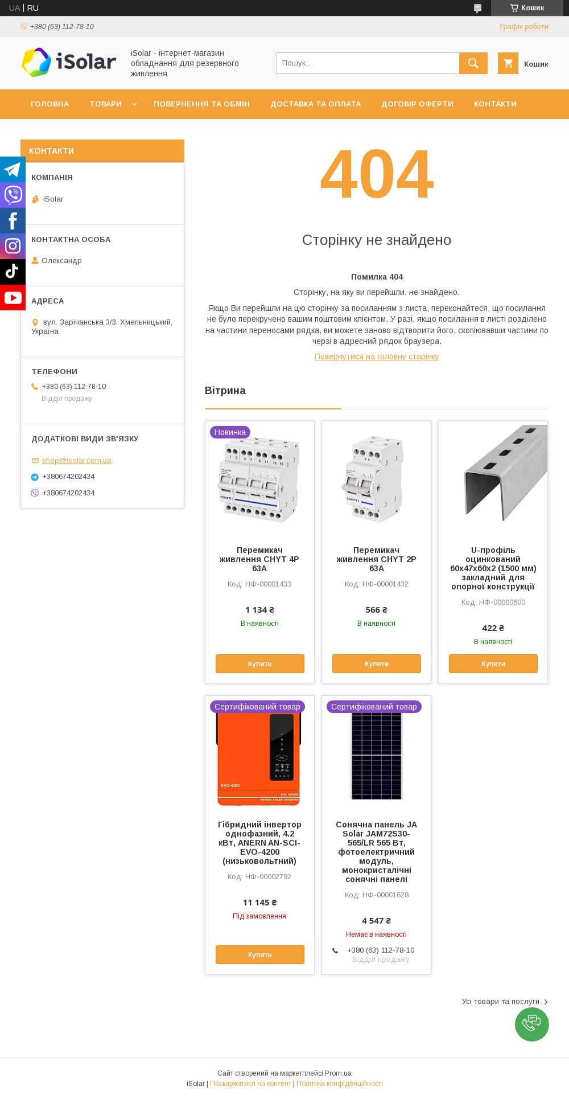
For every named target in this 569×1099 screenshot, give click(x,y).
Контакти (495, 104)
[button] (532, 1024)
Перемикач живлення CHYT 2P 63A (377, 559)
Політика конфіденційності (339, 1084)
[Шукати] (473, 63)
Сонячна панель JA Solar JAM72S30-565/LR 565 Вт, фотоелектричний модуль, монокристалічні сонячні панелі (376, 852)
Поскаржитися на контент (250, 1084)
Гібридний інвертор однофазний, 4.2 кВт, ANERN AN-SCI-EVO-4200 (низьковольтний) (260, 843)
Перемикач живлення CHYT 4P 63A (259, 559)
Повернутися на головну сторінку (377, 356)
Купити (260, 664)
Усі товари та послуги (500, 1001)
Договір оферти (417, 104)
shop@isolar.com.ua (77, 460)
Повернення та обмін (202, 104)
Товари (105, 104)
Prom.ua (338, 1073)
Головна (50, 104)
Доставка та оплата (315, 104)
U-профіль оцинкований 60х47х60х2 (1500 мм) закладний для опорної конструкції (493, 568)
